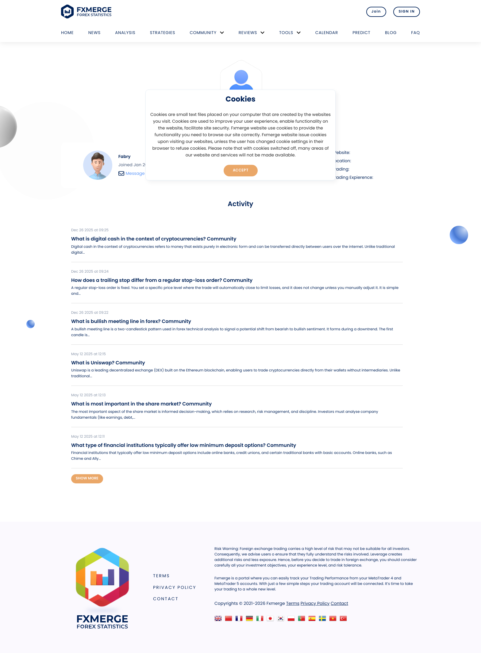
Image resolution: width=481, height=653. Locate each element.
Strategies (162, 33)
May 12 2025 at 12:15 (88, 354)
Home (67, 33)
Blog (391, 33)
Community (203, 33)
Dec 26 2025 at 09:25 (90, 230)
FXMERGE (87, 11)
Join (376, 11)
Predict (361, 33)
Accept (240, 170)
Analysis (125, 33)
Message (131, 173)
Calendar (326, 33)
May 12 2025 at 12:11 (88, 436)
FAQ (415, 33)
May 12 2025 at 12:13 (88, 395)
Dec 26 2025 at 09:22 (89, 312)
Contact (166, 599)
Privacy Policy (174, 587)
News (94, 33)
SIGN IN (406, 11)
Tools (286, 33)
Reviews (248, 33)
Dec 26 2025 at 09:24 (90, 271)
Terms (161, 576)
